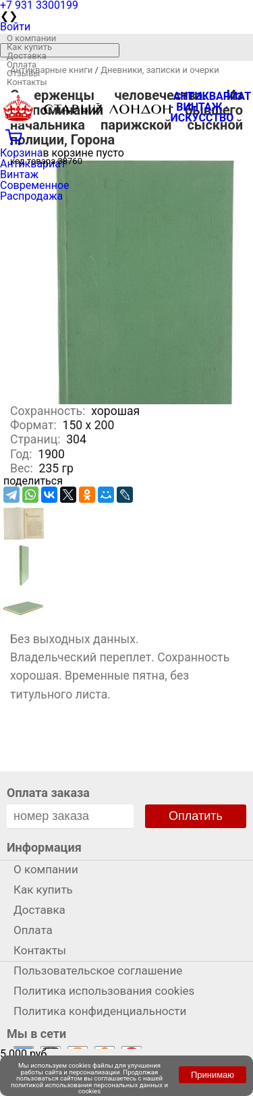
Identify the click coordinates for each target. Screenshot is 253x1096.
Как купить (29, 47)
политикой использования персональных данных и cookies (89, 1088)
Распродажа (31, 196)
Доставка (27, 56)
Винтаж (19, 174)
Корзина (21, 152)
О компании (31, 38)
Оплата (21, 64)
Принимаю (212, 1075)
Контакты (27, 82)
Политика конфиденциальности (99, 1011)
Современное (34, 185)
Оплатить (196, 816)
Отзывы (23, 73)
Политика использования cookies (103, 990)
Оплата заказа (48, 793)
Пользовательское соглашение (97, 970)
